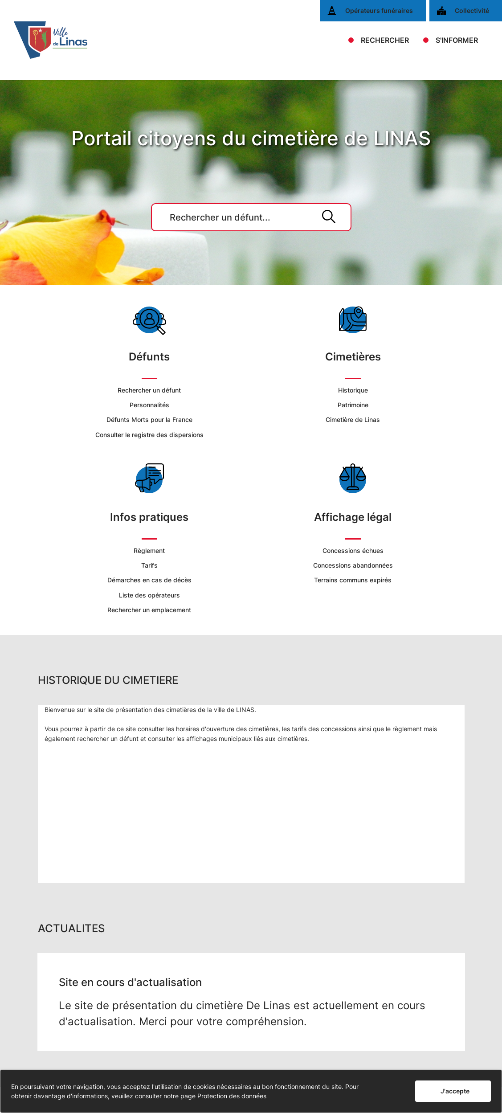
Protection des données (231, 1096)
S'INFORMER (457, 40)
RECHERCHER (385, 40)
